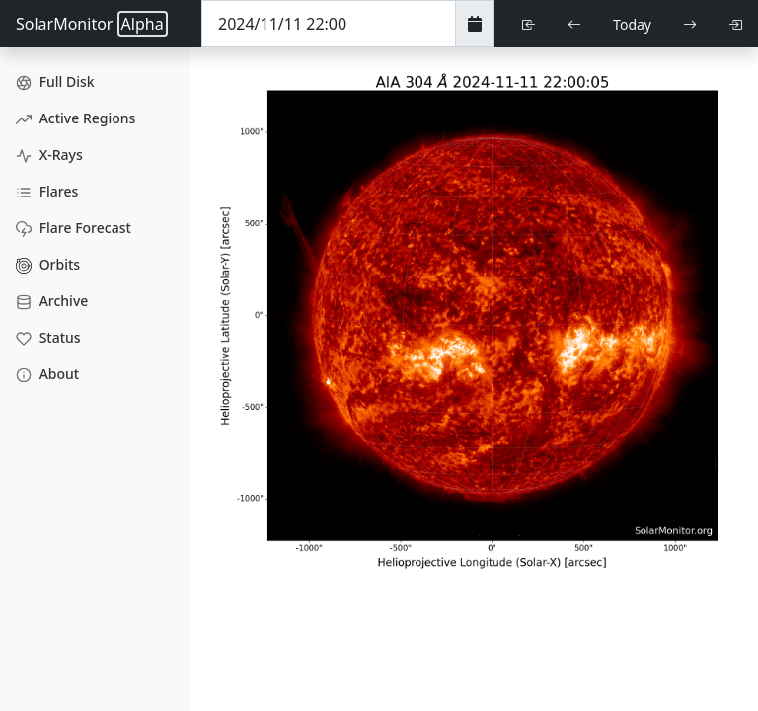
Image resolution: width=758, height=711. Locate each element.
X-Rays (49, 154)
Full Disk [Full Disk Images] (55, 81)
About (47, 373)
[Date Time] (328, 23)
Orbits (48, 264)
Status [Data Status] (48, 337)
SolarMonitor (92, 24)
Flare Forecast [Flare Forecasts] (73, 227)
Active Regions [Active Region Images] (75, 118)
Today (632, 24)
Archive (52, 300)
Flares (47, 191)
